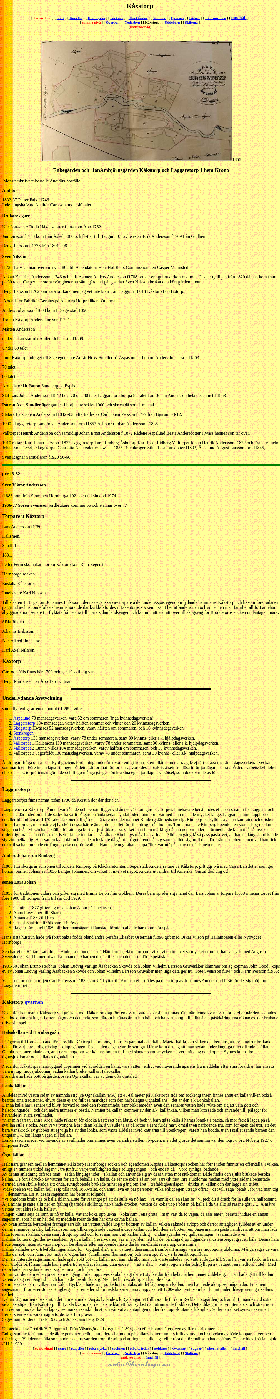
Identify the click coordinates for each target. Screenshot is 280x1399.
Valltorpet (22, 743)
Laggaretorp (24, 723)
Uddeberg (172, 22)
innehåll (238, 17)
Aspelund (21, 718)
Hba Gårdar (138, 18)
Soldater (159, 18)
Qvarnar (177, 18)
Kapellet (75, 18)
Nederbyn (132, 22)
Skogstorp (22, 728)
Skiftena (191, 22)
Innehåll (152, 1357)
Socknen (116, 18)
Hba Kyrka (96, 18)
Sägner (194, 18)
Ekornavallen (215, 18)
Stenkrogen (23, 733)
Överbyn (112, 22)
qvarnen (34, 1002)
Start (60, 18)
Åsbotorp (21, 738)
